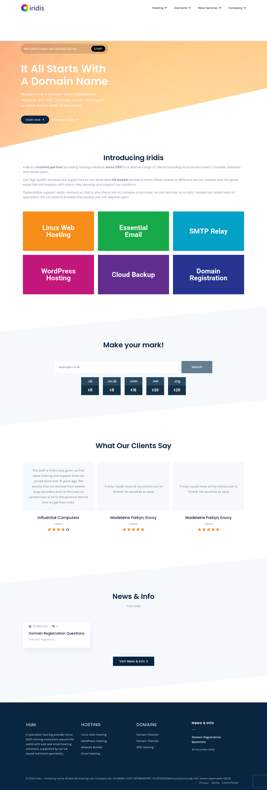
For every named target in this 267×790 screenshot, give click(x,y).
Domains (182, 8)
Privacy (204, 782)
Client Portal (230, 782)
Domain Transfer (147, 741)
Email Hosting (90, 753)
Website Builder (91, 747)
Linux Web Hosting (93, 734)
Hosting (159, 8)
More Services (209, 8)
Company (237, 8)
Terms (215, 782)
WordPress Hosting (94, 741)
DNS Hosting (144, 747)
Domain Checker (147, 734)
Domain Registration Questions (57, 633)
